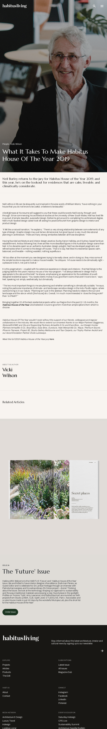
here (51, 339)
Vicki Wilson (16, 144)
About (5, 692)
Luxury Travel (8, 721)
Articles (5, 668)
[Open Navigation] (102, 6)
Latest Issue (63, 665)
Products (6, 672)
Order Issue (10, 612)
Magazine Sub (65, 672)
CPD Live (62, 721)
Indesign (6, 724)
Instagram (63, 692)
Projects (6, 665)
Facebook (63, 696)
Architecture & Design (12, 717)
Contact (6, 696)
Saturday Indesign (66, 717)
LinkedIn (62, 699)
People (5, 144)
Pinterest (62, 703)
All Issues (62, 668)
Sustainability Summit (68, 724)
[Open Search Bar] (94, 6)
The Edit (6, 676)
